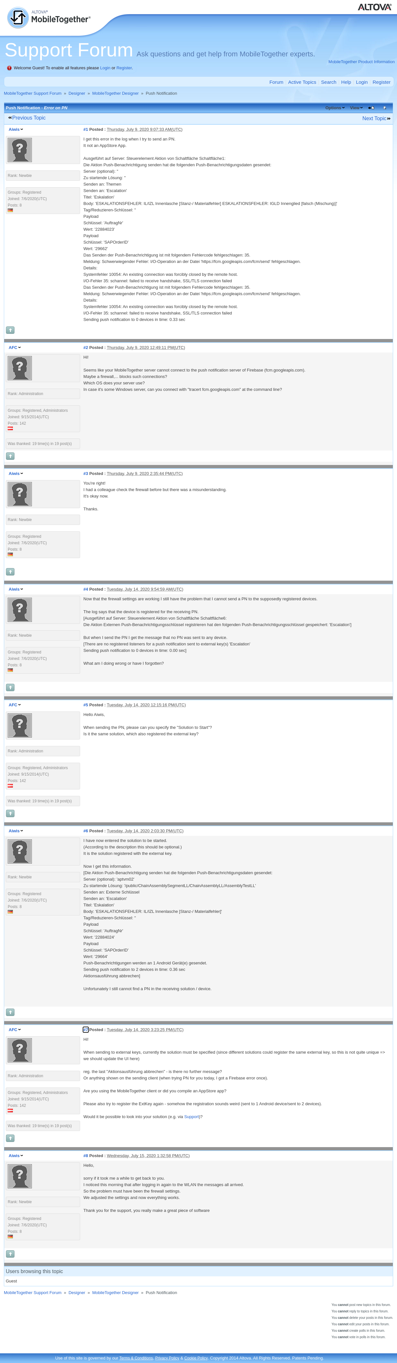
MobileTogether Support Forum (32, 93)
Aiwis (14, 129)
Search (329, 82)
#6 (85, 830)
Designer (77, 93)
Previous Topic (29, 118)
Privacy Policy (167, 1358)
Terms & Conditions (136, 1358)
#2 (85, 347)
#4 (85, 589)
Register (124, 67)
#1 (85, 129)
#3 (85, 473)
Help (346, 82)
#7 (85, 1029)
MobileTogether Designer (115, 93)
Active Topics (302, 82)
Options (333, 107)
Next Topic (374, 118)
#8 (85, 1155)
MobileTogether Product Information (361, 61)
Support (191, 1116)
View (354, 107)
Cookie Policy (196, 1358)
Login (105, 67)
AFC (13, 347)
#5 (85, 704)
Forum (276, 82)
